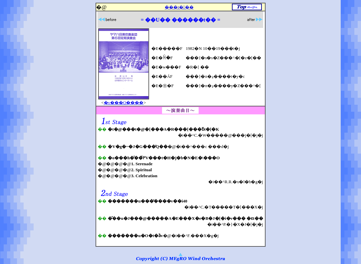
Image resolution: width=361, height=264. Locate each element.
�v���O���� (124, 102)
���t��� (179, 7)
